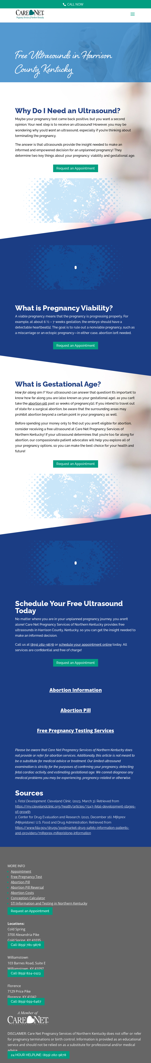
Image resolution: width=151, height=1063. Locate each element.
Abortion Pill (75, 710)
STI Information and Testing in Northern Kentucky (49, 903)
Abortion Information (75, 690)
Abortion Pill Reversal (27, 887)
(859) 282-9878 (42, 645)
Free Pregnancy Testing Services (75, 730)
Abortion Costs (22, 892)
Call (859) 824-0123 (26, 973)
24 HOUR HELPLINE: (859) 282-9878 (38, 1055)
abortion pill (37, 403)
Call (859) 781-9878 (26, 945)
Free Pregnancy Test (26, 877)
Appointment (21, 871)
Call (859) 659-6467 (26, 1001)
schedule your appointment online (85, 645)
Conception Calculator (28, 898)
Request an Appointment (75, 168)
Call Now (75, 4)
